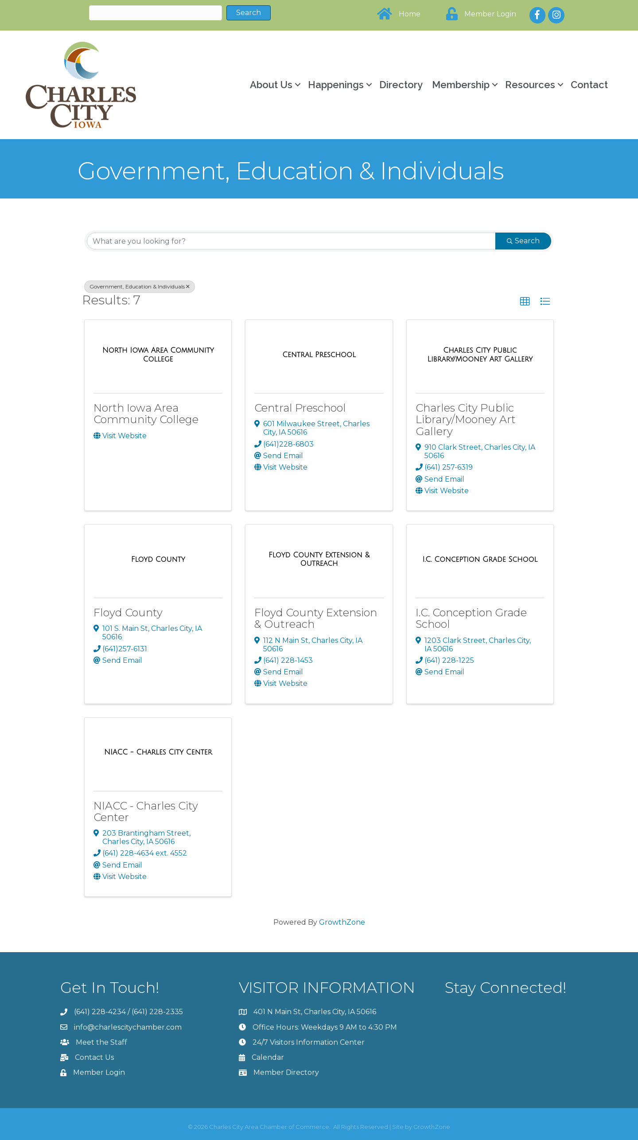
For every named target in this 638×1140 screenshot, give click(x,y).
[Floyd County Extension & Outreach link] (318, 559)
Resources (530, 84)
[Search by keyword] (291, 241)
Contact (589, 84)
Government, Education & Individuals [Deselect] (139, 286)
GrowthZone (342, 922)
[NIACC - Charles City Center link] (158, 752)
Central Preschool (300, 407)
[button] (525, 302)
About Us (271, 84)
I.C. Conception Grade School (471, 618)
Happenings (336, 84)
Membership (461, 84)
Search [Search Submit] (523, 241)
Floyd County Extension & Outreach (315, 618)
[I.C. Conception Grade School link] (479, 559)
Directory (401, 84)
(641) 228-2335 (157, 1012)
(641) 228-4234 (100, 1012)
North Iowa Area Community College (145, 413)
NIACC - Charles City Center (145, 811)
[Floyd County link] (158, 559)
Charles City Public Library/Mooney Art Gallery (466, 419)
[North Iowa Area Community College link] (157, 354)
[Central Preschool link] (319, 354)
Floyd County (128, 612)
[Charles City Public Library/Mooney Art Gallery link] (480, 354)
